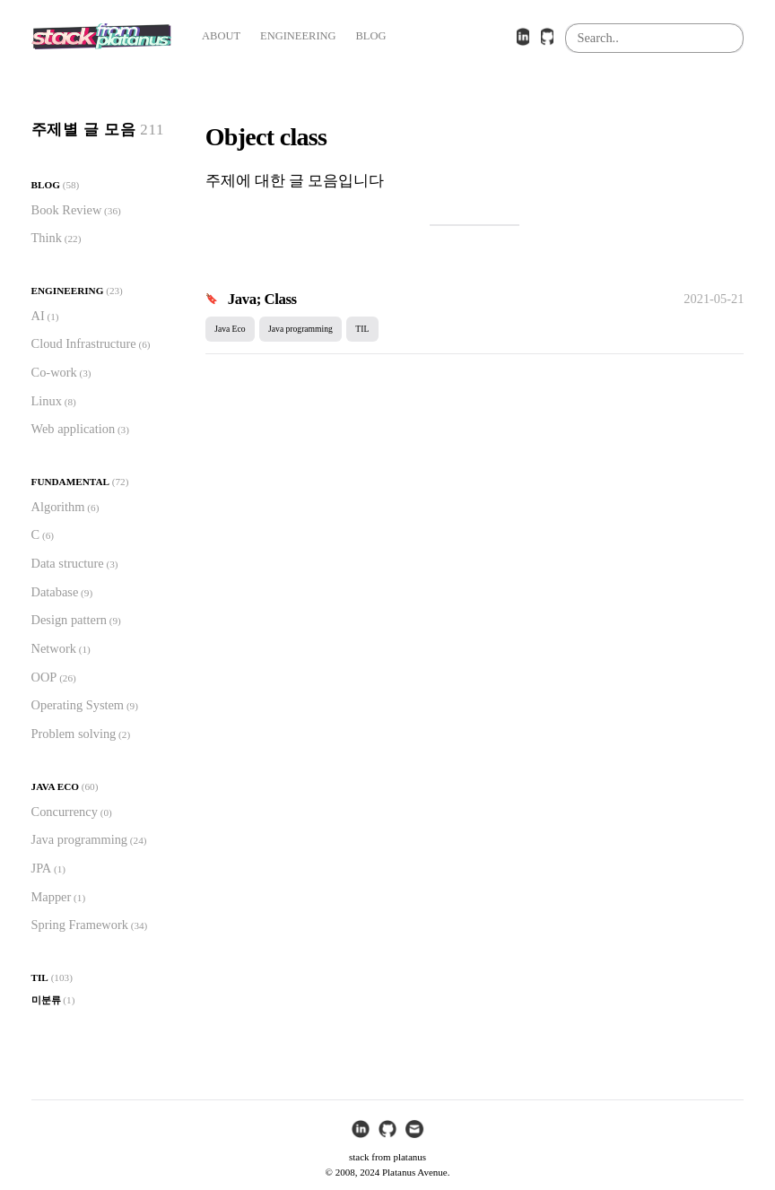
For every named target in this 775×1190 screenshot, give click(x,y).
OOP (44, 677)
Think (46, 237)
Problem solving (74, 733)
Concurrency (64, 811)
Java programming (79, 839)
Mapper (51, 897)
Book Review (66, 210)
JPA (41, 868)
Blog (45, 184)
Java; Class (262, 299)
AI (38, 315)
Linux (46, 401)
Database (55, 592)
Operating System (78, 705)
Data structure (67, 563)
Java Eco (55, 786)
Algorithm (58, 506)
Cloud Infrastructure (83, 343)
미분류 (46, 1000)
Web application (73, 428)
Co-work (54, 372)
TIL (39, 977)
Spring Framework (79, 924)
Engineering (67, 290)
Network (53, 648)
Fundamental (70, 481)
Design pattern (69, 619)
